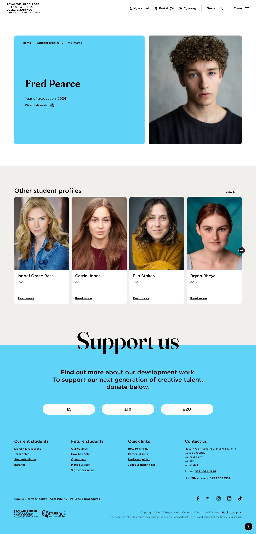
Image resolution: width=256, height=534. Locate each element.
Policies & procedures (85, 498)
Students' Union (25, 459)
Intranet (19, 464)
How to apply (80, 454)
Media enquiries (139, 459)
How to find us (138, 448)
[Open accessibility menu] (249, 527)
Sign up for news (82, 470)
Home (27, 42)
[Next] (241, 250)
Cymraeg (187, 8)
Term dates (21, 454)
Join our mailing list (141, 464)
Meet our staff (80, 464)
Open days (78, 459)
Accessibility (58, 498)
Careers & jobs (138, 454)
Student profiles (48, 42)
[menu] (242, 8)
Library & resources (27, 448)
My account (139, 8)
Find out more (82, 372)
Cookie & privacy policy (30, 498)
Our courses (79, 448)
